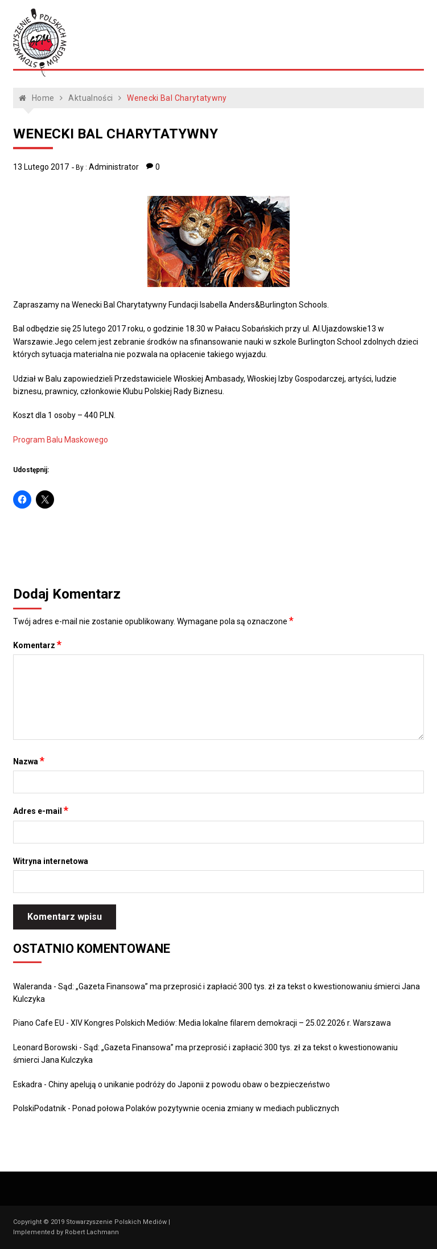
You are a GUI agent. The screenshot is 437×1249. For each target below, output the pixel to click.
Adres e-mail (40, 810)
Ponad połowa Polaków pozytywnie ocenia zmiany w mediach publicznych (205, 1108)
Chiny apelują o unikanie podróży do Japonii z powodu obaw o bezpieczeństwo (189, 1084)
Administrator (114, 166)
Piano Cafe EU (38, 1022)
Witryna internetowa (50, 861)
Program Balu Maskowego (60, 439)
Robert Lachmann (92, 1232)
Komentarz (37, 644)
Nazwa (28, 761)
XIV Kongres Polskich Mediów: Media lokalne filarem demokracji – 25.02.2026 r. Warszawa (231, 1022)
